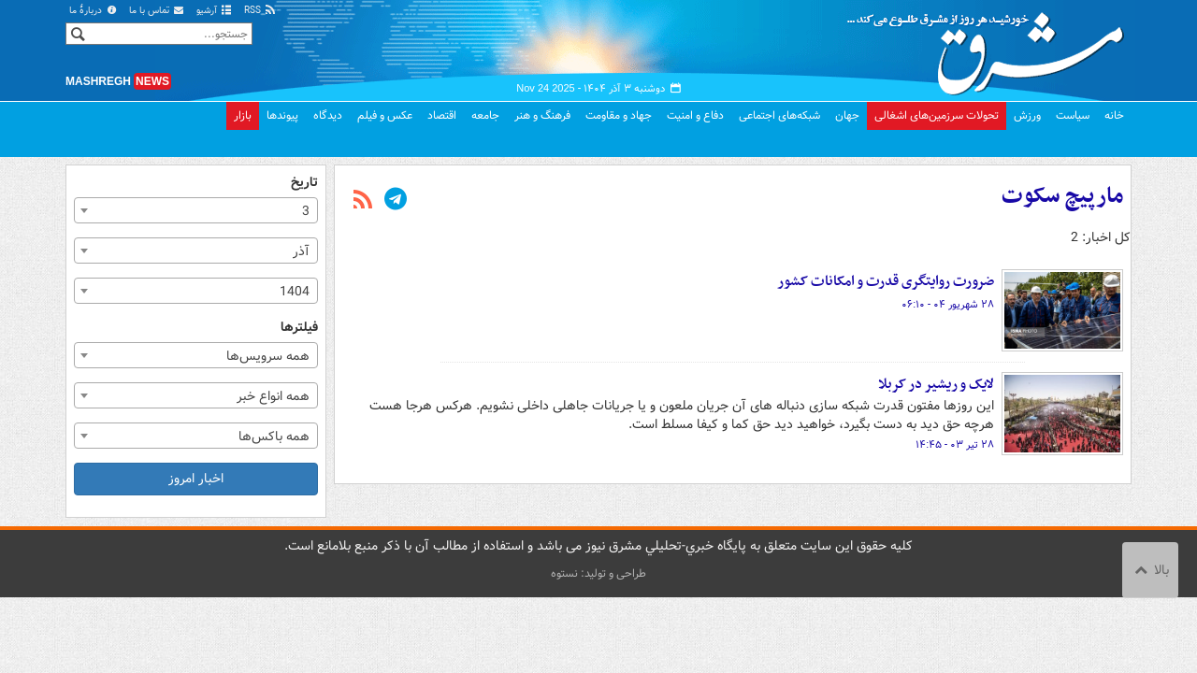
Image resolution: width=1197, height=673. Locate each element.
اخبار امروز (196, 478)
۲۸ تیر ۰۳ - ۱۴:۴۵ (955, 445)
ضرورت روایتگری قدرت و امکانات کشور (885, 281)
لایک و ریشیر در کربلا (936, 384)
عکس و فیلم (384, 115)
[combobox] (196, 210)
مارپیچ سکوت (1062, 196)
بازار (243, 115)
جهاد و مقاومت (618, 115)
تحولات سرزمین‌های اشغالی (936, 115)
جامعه (485, 115)
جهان (847, 115)
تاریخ (304, 183)
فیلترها (299, 327)
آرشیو (214, 11)
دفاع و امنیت (695, 115)
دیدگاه (327, 115)
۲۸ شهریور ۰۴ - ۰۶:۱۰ (947, 304)
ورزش (1027, 115)
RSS (260, 11)
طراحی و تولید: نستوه (598, 573)
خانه (1114, 115)
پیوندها (282, 115)
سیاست (1072, 115)
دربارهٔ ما (93, 11)
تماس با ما (157, 11)
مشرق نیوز (991, 46)
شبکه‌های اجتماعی (779, 115)
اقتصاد (441, 115)
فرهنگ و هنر (542, 115)
